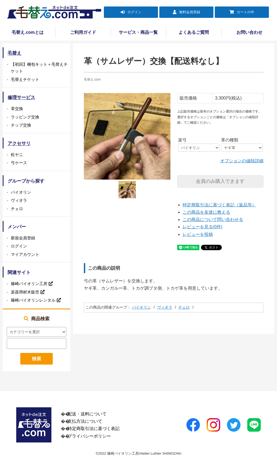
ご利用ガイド (83, 32)
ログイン (134, 12)
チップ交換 (21, 125)
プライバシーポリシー (89, 436)
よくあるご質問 (194, 32)
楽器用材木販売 (25, 292)
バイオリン (141, 307)
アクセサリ (19, 143)
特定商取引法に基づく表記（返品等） (219, 205)
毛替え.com (92, 79)
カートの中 (245, 12)
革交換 (17, 108)
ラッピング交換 (25, 117)
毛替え (14, 53)
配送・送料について (87, 414)
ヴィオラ (164, 307)
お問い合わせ (249, 32)
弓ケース (19, 162)
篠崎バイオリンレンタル (33, 300)
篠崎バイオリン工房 (29, 283)
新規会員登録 (23, 238)
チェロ (184, 307)
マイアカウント (25, 254)
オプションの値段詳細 (241, 160)
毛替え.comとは (27, 32)
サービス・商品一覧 (138, 32)
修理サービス (21, 97)
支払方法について (85, 421)
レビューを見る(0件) (203, 226)
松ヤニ (17, 154)
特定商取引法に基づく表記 (94, 428)
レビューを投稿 (198, 234)
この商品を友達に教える (206, 212)
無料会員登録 (189, 12)
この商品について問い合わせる (213, 219)
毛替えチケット (25, 79)
